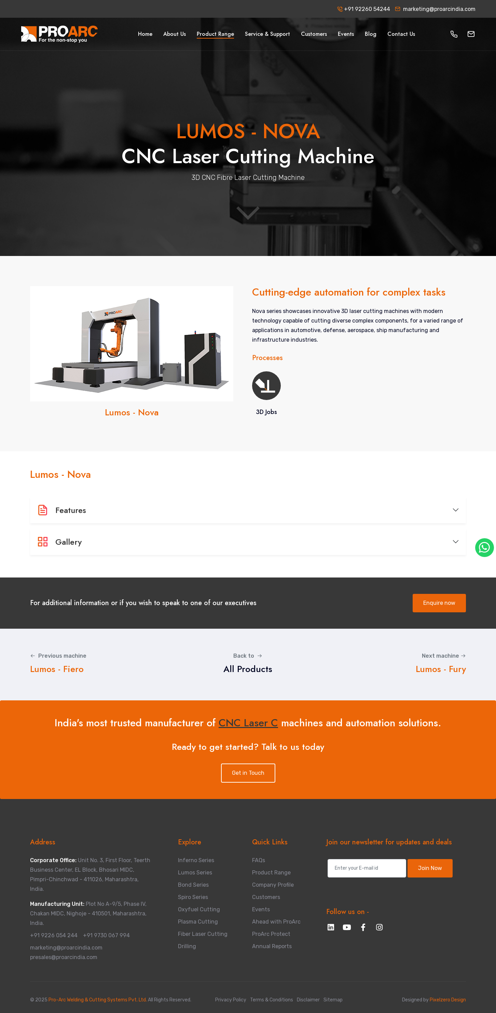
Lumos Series (195, 872)
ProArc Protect (271, 934)
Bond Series (193, 885)
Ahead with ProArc (276, 921)
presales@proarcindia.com (63, 957)
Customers (266, 897)
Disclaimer (308, 1000)
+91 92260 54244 (363, 9)
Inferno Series (196, 860)
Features (61, 510)
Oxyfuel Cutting (199, 909)
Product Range (271, 872)
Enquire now (439, 603)
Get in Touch (248, 773)
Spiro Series (193, 897)
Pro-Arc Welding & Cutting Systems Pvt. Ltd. (98, 1000)
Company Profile (273, 885)
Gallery (59, 542)
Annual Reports (272, 946)
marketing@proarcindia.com (435, 9)
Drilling (187, 946)
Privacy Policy (230, 1000)
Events (261, 909)
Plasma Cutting (198, 921)
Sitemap (333, 1000)
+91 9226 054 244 (54, 935)
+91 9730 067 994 (106, 935)
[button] (454, 34)
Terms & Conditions (271, 1000)
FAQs (258, 860)
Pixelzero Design (447, 1000)
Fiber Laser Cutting (203, 934)
